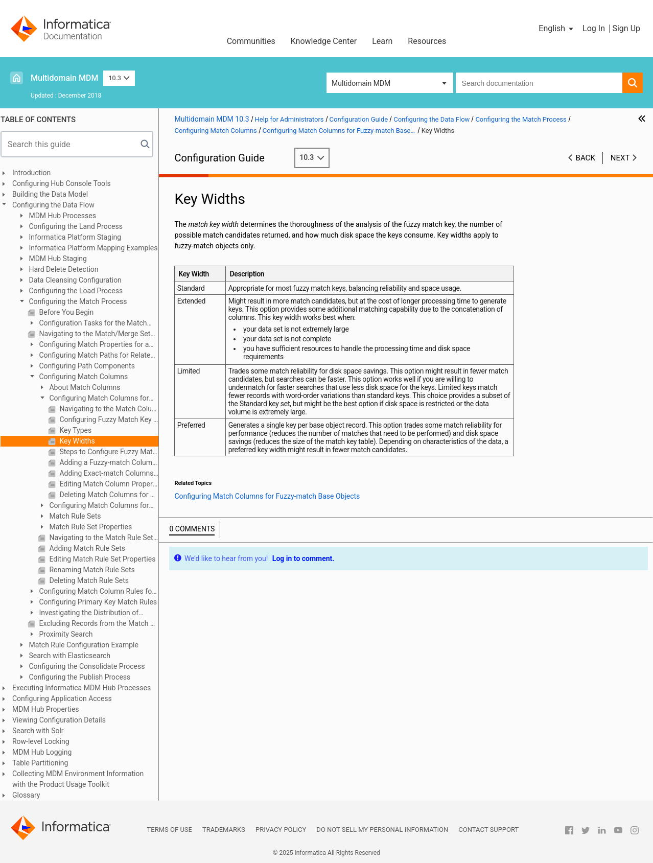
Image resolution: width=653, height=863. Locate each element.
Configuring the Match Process (82, 301)
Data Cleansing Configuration (79, 280)
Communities (251, 41)
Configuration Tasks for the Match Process (92, 324)
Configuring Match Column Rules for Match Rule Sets (95, 592)
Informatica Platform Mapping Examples (97, 248)
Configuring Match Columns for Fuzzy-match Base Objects (97, 399)
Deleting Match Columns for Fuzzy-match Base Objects (113, 495)
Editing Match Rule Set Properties (106, 559)
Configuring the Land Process (79, 226)
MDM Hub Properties (50, 709)
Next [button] (620, 157)
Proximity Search (69, 634)
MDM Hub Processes (66, 216)
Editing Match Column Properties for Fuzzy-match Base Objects (113, 484)
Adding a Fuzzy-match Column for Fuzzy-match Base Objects (113, 462)
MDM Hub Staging (61, 258)
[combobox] (539, 83)
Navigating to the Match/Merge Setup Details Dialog (103, 334)
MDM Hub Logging (46, 752)
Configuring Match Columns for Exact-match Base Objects (97, 506)
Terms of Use (169, 829)
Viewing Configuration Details (63, 720)
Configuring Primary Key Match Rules (101, 602)
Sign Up (626, 28)
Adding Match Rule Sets (91, 548)
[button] (556, 28)
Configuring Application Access (66, 698)
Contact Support (488, 829)
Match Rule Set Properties (94, 527)
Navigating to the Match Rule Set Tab (108, 537)
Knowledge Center (324, 41)
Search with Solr (42, 731)
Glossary (30, 795)
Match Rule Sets (79, 516)
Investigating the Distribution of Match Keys (87, 613)
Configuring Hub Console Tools (66, 183)
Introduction (36, 173)
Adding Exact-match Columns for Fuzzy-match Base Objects (113, 473)
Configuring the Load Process (79, 291)
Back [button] (585, 157)
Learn (382, 41)
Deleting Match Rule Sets (92, 580)
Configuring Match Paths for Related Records (95, 356)
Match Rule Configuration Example (87, 645)
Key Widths (81, 441)
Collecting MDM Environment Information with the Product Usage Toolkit (82, 778)
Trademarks (223, 829)
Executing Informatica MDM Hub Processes (86, 688)
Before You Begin (70, 312)
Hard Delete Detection (67, 269)
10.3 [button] (119, 78)
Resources (427, 41)
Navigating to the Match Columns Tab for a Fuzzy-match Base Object (113, 409)
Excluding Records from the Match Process (103, 623)
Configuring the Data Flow (58, 205)
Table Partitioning (45, 763)
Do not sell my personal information (382, 829)
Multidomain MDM (64, 78)
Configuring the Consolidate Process (91, 666)
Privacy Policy (280, 829)
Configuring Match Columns (87, 376)
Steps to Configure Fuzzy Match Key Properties (113, 452)
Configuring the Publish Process (83, 677)
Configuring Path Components (90, 366)
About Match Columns (88, 387)
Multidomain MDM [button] (361, 83)
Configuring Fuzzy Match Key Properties (113, 419)
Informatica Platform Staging (79, 237)
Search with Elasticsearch (73, 655)
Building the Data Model (54, 194)
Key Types (79, 430)
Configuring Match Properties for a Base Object (92, 345)
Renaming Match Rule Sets (95, 570)
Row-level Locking (45, 741)
